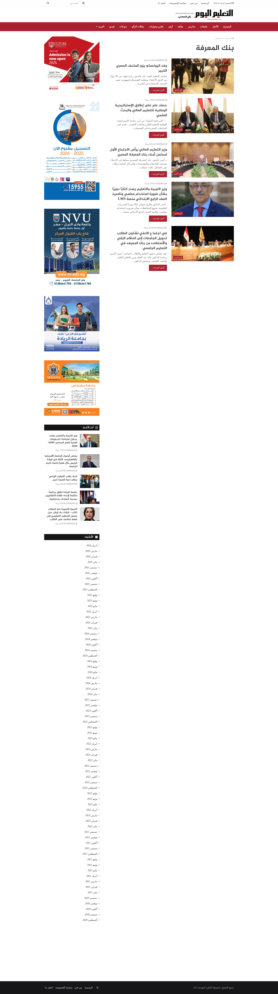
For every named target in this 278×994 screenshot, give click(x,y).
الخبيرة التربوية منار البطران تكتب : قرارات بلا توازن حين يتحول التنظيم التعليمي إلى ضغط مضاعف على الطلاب (62, 514)
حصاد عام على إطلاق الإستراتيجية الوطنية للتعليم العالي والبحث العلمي (141, 110)
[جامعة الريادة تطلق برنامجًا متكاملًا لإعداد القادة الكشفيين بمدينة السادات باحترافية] (89, 497)
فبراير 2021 (91, 887)
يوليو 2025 (92, 595)
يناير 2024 (92, 694)
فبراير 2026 (91, 556)
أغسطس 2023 (90, 721)
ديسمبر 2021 (90, 832)
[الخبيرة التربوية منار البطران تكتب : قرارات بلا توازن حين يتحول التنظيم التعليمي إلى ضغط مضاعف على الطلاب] (89, 514)
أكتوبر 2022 (91, 776)
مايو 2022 (92, 804)
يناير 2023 (92, 760)
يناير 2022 (92, 826)
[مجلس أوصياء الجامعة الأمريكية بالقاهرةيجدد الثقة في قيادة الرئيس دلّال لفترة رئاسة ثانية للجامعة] (89, 461)
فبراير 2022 (91, 821)
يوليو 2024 (92, 661)
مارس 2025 (91, 617)
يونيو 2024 (92, 666)
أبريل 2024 (91, 677)
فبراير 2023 (91, 754)
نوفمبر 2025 (91, 573)
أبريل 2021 (91, 876)
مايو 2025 (92, 606)
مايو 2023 (92, 738)
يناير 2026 (92, 562)
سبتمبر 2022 (91, 782)
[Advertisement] (139, 947)
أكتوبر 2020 (91, 909)
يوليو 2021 (92, 859)
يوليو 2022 (92, 793)
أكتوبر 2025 (91, 578)
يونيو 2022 (92, 799)
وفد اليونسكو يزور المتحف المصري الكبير (141, 68)
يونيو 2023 (92, 732)
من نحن (193, 3)
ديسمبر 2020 (90, 898)
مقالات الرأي (138, 26)
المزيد (101, 26)
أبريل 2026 (91, 545)
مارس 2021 (91, 881)
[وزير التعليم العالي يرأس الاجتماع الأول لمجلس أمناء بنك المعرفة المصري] (202, 159)
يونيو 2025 (92, 600)
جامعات (203, 26)
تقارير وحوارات (156, 26)
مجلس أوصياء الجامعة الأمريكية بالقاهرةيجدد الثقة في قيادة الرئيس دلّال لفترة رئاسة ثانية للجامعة (61, 461)
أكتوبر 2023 (91, 710)
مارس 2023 (91, 749)
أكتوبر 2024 (91, 644)
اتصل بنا (162, 3)
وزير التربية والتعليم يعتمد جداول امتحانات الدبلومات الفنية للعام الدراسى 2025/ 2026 (62, 441)
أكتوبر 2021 (91, 843)
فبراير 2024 (91, 688)
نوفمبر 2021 (91, 837)
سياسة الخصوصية (177, 3)
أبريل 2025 (91, 611)
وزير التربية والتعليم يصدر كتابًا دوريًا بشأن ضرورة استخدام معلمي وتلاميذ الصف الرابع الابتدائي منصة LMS (139, 194)
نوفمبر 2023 (91, 705)
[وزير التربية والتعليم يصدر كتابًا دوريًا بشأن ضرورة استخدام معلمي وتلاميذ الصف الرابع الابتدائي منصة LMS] (202, 199)
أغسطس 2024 (90, 655)
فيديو (111, 26)
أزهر (170, 26)
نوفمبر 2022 (91, 771)
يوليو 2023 (92, 727)
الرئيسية (205, 3)
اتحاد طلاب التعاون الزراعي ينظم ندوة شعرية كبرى (63, 478)
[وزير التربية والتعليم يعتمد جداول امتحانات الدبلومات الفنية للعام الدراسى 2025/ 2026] (89, 440)
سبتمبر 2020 (91, 914)
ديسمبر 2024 (90, 633)
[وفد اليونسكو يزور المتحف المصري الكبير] (202, 76)
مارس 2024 (91, 683)
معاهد (180, 26)
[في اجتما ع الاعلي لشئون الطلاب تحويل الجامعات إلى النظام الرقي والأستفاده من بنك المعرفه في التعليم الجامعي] (202, 243)
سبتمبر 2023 (91, 716)
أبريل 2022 (91, 810)
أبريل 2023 (91, 743)
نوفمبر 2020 (91, 903)
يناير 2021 (92, 892)
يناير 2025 (92, 628)
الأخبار (215, 26)
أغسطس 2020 (90, 920)
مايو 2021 (92, 870)
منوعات (123, 26)
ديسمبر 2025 (90, 567)
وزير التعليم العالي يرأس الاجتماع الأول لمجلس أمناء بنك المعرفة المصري (138, 152)
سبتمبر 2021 (91, 848)
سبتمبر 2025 (91, 584)
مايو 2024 (92, 672)
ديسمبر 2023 (90, 699)
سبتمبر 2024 (91, 650)
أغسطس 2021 (90, 854)
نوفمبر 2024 (91, 639)
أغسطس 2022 (90, 787)
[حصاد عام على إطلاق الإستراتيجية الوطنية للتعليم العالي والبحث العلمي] (202, 115)
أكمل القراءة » (158, 90)
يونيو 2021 (92, 865)
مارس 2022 (91, 815)
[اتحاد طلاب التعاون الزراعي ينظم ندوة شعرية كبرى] (89, 481)
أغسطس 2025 (90, 589)
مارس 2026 (91, 551)
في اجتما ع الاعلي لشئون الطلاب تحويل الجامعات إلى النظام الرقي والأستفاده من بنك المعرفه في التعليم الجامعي (142, 240)
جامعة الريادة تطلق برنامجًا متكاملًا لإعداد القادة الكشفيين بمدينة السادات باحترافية (61, 495)
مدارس (191, 26)
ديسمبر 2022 (90, 765)
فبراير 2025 (91, 622)
